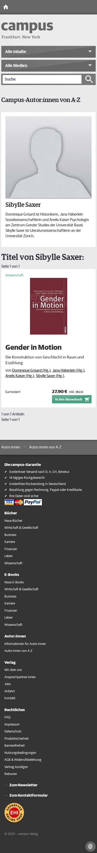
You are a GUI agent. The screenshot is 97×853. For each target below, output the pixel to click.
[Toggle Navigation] (92, 7)
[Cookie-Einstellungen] (90, 846)
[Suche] (42, 79)
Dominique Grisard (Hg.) (31, 370)
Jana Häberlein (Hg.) (69, 370)
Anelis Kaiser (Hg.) (19, 376)
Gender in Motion (33, 347)
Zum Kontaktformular (28, 795)
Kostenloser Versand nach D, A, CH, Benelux (39, 472)
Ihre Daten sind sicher (24, 496)
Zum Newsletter (23, 785)
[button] (48, 52)
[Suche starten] (89, 79)
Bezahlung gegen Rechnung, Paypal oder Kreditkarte (45, 490)
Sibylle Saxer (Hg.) (50, 376)
